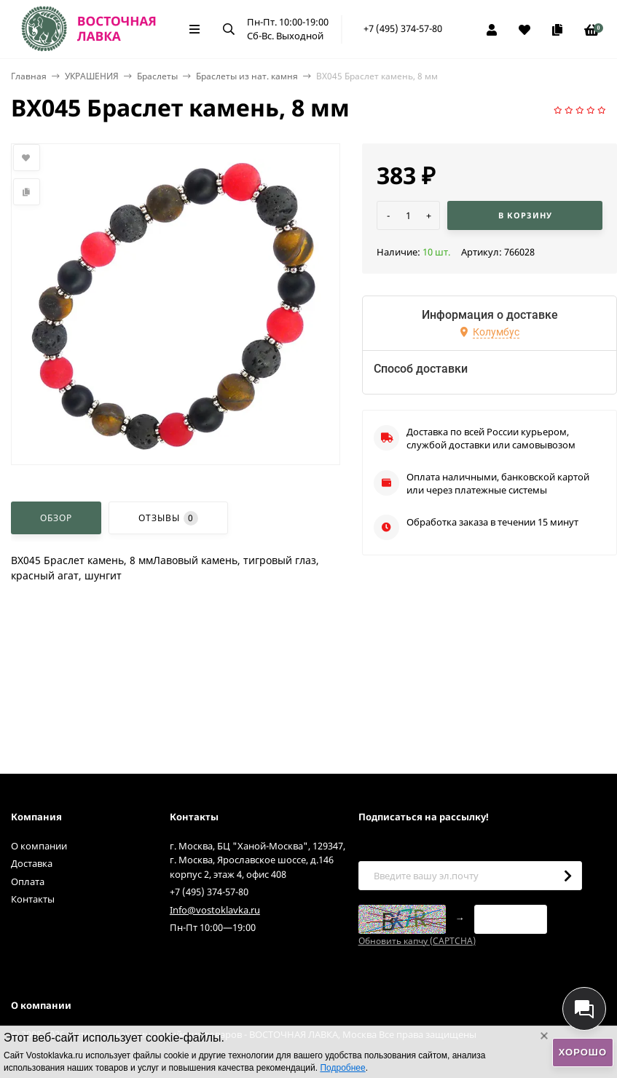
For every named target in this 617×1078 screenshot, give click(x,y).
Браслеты (157, 76)
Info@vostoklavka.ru (215, 909)
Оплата (27, 881)
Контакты (33, 898)
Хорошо (583, 1052)
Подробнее (342, 1068)
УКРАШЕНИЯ (92, 76)
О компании (39, 845)
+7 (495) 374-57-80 (402, 28)
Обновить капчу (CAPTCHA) (417, 941)
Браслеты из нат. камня (247, 76)
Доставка (31, 863)
